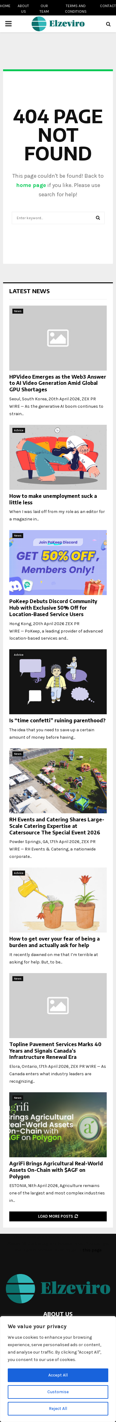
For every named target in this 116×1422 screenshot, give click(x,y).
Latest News (29, 290)
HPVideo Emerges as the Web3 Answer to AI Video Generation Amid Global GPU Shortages (57, 383)
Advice (19, 430)
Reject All (58, 1408)
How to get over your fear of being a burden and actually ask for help (54, 942)
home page (31, 185)
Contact (108, 6)
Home (5, 6)
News (18, 311)
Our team (44, 9)
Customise (58, 1391)
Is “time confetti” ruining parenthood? (57, 720)
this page (92, 1250)
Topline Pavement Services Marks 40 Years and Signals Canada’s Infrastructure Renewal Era (55, 1050)
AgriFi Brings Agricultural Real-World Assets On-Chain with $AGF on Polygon (56, 1170)
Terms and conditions (76, 9)
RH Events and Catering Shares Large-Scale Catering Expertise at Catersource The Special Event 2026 (56, 826)
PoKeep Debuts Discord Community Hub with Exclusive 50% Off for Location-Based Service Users (53, 607)
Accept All (58, 1375)
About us (23, 9)
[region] (58, 1369)
